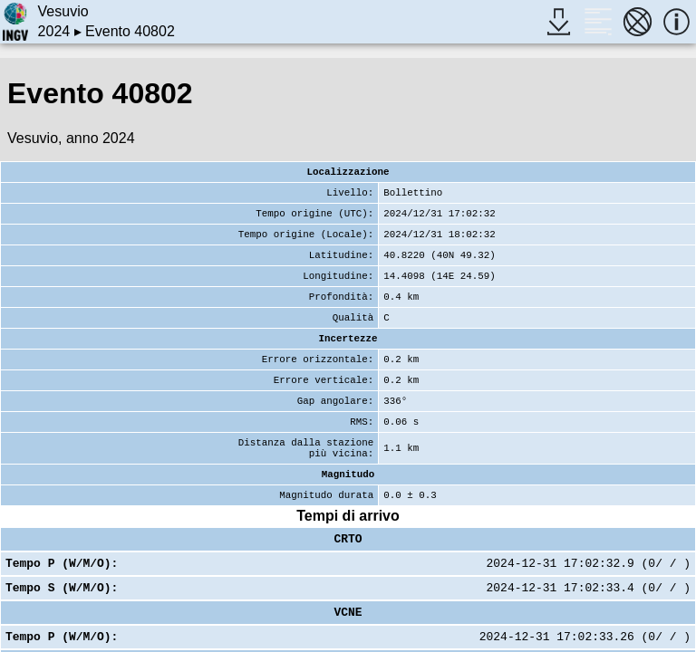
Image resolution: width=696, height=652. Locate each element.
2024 (54, 31)
